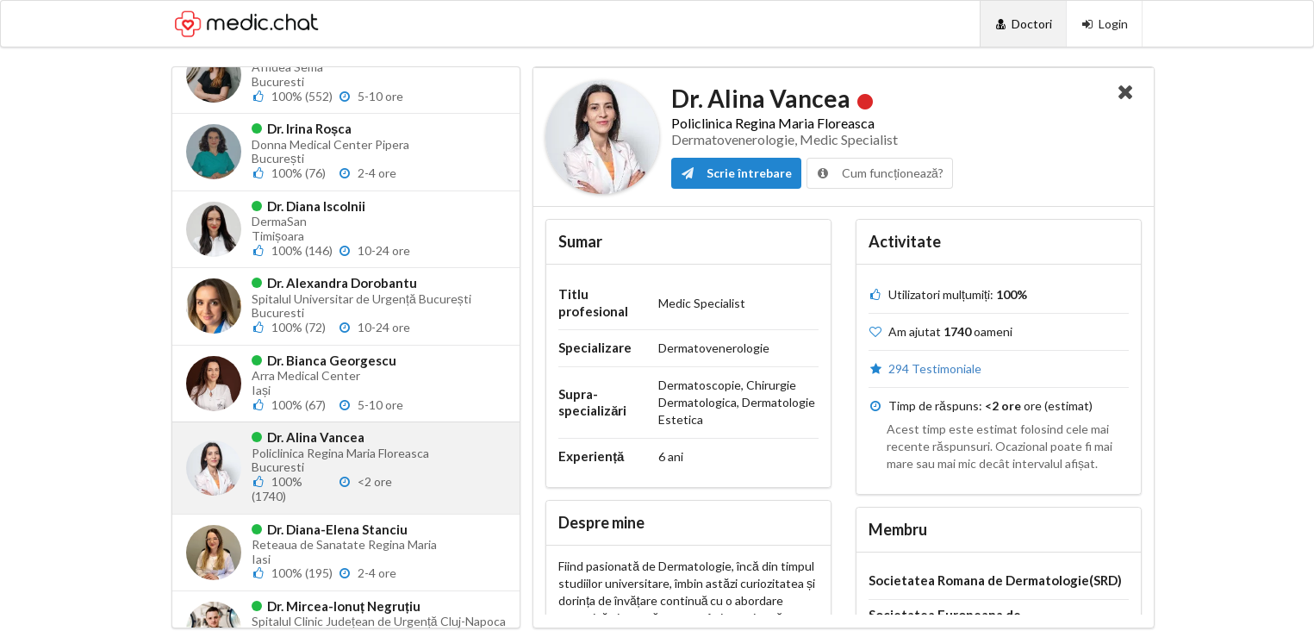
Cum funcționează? (879, 173)
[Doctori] (1023, 24)
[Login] (1104, 24)
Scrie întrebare (736, 173)
